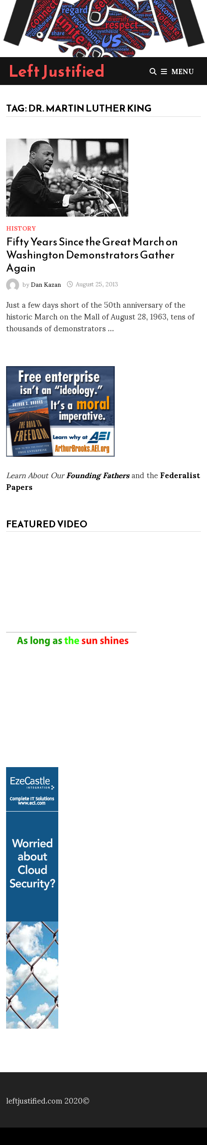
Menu (177, 71)
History (21, 228)
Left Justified (57, 71)
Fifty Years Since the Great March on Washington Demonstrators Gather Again (92, 254)
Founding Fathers (97, 474)
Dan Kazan (46, 283)
